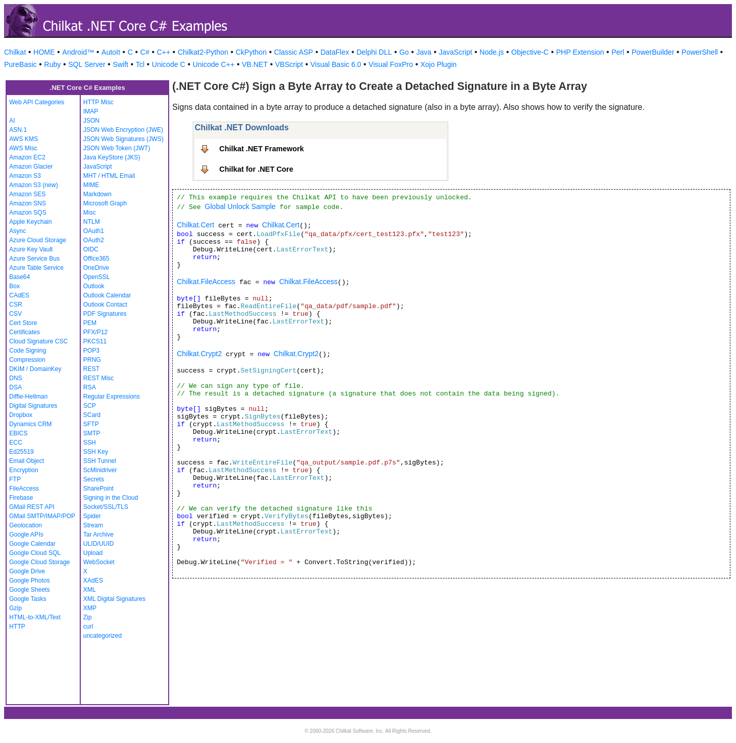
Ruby (52, 64)
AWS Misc (23, 148)
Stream (93, 525)
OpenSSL (96, 277)
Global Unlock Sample (240, 206)
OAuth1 (93, 231)
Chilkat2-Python (203, 52)
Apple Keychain (30, 221)
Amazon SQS (28, 212)
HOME (44, 52)
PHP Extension (580, 52)
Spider (92, 516)
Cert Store (23, 323)
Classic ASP (293, 52)
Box (14, 286)
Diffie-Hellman (28, 396)
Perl (617, 52)
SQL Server (87, 64)
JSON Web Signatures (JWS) (123, 139)
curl (88, 626)
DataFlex (334, 52)
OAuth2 (93, 240)
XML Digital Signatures (114, 598)
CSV (15, 313)
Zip (87, 617)
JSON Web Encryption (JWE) (123, 129)
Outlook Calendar (107, 295)
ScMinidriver (100, 470)
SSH (89, 442)
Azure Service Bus (34, 258)
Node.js (491, 52)
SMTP (91, 433)
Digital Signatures (33, 405)
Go (404, 52)
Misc (89, 212)
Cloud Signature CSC (38, 341)
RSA (89, 387)
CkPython (251, 52)
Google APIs (26, 534)
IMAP (90, 111)
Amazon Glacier (31, 166)
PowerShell (700, 52)
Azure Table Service (36, 267)
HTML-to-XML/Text (35, 617)
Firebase (21, 497)
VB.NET (255, 64)
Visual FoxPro (391, 64)
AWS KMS (23, 139)
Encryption (23, 470)
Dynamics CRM (30, 424)
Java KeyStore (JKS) (111, 157)
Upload (93, 552)
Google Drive (27, 571)
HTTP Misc (98, 102)
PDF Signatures (105, 313)
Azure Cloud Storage (37, 240)
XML (89, 589)
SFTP (91, 424)
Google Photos (29, 580)
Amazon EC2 (27, 157)
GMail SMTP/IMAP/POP (42, 516)
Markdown (97, 194)
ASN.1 (18, 129)
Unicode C (168, 64)
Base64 (19, 277)
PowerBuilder (653, 52)
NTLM (91, 221)
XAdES (93, 580)
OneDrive (96, 267)
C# (144, 52)
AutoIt (111, 52)
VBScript (289, 64)
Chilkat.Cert (195, 225)
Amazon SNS (27, 203)
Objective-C (529, 52)
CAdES (19, 295)
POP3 (91, 350)
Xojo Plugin (439, 64)
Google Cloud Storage (39, 562)
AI (12, 120)
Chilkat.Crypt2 (199, 354)
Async (17, 231)
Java (423, 52)
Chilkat (15, 52)
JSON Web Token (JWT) (116, 148)
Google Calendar (32, 543)
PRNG (92, 359)
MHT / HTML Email (109, 175)
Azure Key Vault (31, 249)
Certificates (24, 332)
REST (91, 369)
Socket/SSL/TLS (105, 506)
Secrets (93, 479)
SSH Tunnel (99, 461)
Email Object (26, 461)
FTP (15, 479)
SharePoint (98, 488)
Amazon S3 (25, 175)
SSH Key (95, 451)
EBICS (18, 433)
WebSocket (98, 562)
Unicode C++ (214, 64)
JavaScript (455, 52)
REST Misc (98, 378)
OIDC (91, 249)
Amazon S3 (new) (33, 185)
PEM (90, 323)
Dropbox (20, 415)
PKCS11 (95, 341)
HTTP (17, 626)
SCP (89, 405)
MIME (91, 185)
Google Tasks (28, 598)
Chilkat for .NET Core (256, 169)
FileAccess (24, 488)
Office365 (96, 258)
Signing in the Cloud (110, 497)
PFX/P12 (95, 332)
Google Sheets (29, 589)
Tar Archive (98, 534)
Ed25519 (21, 451)
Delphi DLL (374, 52)
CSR (15, 304)
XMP (90, 608)
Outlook (93, 286)
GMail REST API (31, 506)
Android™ (78, 52)
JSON (91, 120)
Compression (27, 359)
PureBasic (20, 64)
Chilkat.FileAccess (206, 281)
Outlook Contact (105, 304)
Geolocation (25, 525)
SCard (92, 415)
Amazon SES (27, 194)
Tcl (139, 64)
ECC (15, 442)
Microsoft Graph (105, 203)
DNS (15, 378)
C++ (163, 52)
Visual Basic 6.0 (335, 64)
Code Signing (27, 350)
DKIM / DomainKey (35, 369)
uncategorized (102, 635)
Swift (120, 64)
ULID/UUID (98, 543)
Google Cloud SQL (35, 552)
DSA (15, 387)
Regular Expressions (111, 396)
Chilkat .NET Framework (261, 149)
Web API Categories (36, 102)
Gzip (15, 608)
